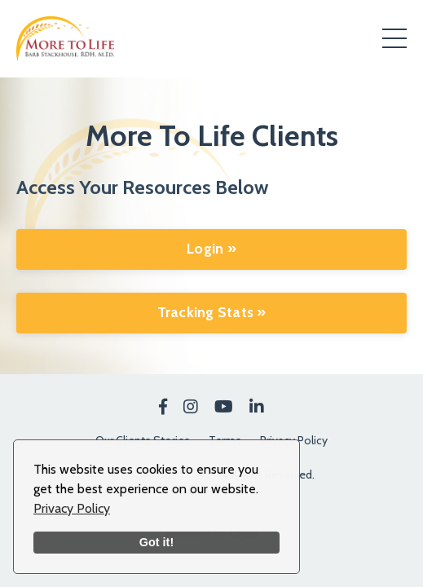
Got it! (156, 542)
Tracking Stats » (212, 312)
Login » (211, 249)
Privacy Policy (71, 508)
